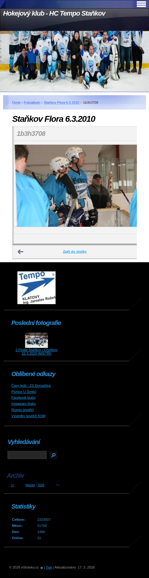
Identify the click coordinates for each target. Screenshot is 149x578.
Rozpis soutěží (22, 410)
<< (12, 485)
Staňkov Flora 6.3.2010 (61, 102)
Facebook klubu (23, 397)
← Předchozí (20, 251)
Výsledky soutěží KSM (28, 416)
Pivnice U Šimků (23, 391)
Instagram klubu (23, 403)
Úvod (16, 102)
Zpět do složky (75, 251)
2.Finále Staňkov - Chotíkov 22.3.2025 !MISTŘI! (36, 351)
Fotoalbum (32, 102)
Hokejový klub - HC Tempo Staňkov (54, 13)
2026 (41, 485)
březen (30, 485)
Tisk (49, 567)
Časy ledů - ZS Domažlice (31, 385)
